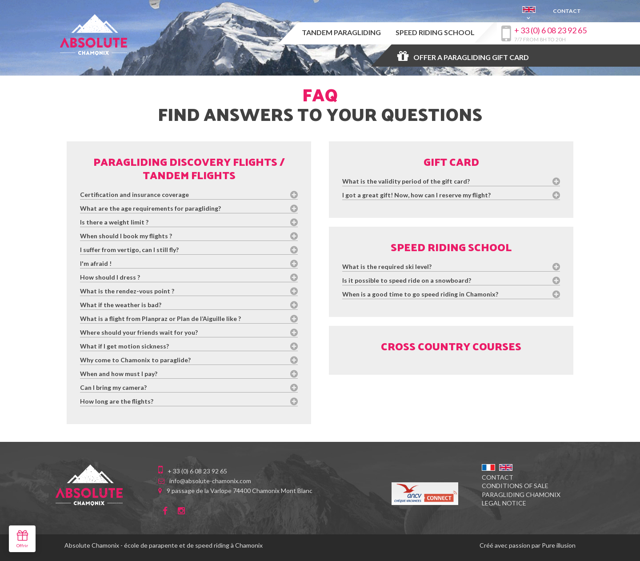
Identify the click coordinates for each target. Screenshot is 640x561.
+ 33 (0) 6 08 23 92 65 (550, 30)
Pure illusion (559, 545)
